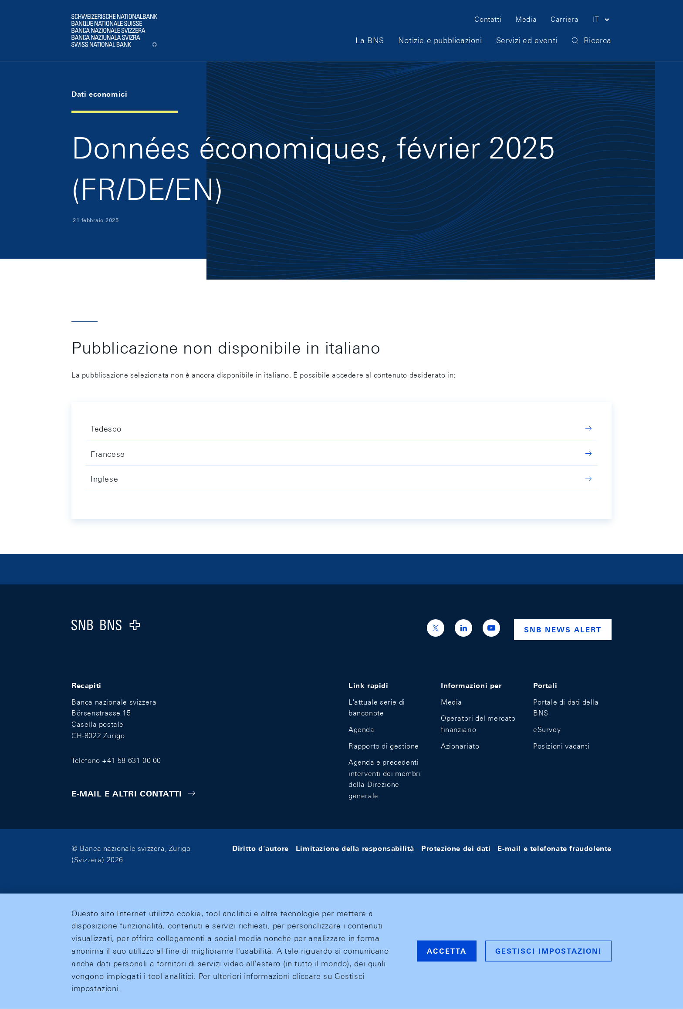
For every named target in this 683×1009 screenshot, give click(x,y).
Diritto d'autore (260, 848)
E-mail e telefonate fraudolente (554, 848)
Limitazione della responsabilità (355, 848)
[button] (602, 21)
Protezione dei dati (455, 848)
